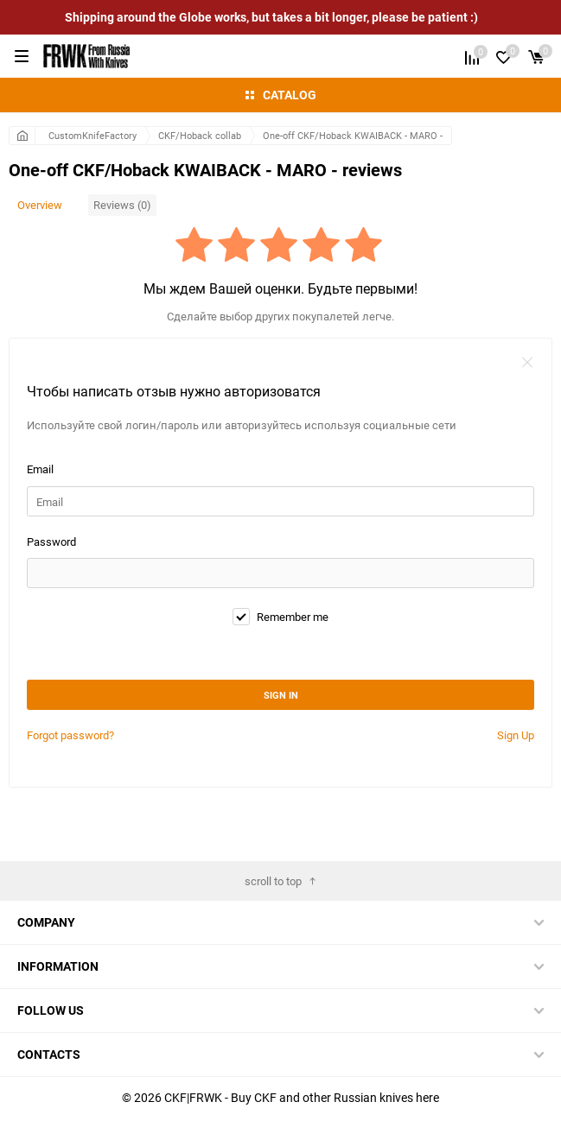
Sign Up (515, 735)
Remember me (280, 616)
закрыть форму (527, 363)
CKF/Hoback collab (199, 135)
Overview (39, 204)
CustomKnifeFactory (92, 135)
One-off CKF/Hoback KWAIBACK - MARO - (353, 135)
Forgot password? (70, 735)
